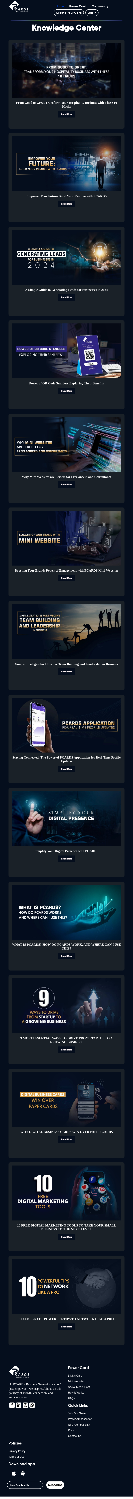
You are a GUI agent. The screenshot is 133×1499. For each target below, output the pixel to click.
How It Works (76, 1393)
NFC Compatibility (79, 1426)
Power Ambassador (80, 1420)
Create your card (69, 13)
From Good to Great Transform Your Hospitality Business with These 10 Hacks (66, 105)
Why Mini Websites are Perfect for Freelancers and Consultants (66, 477)
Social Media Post (79, 1387)
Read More (66, 114)
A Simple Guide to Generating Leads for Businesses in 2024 (66, 290)
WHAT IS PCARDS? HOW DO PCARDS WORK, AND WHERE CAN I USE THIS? (66, 946)
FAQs (71, 1399)
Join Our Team (77, 1414)
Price (71, 1432)
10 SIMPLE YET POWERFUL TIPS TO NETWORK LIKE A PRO (66, 1319)
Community (100, 6)
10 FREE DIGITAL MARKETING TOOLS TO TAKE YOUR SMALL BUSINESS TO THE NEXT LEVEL (66, 1227)
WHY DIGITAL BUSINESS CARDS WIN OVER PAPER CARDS (66, 1132)
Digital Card (75, 1375)
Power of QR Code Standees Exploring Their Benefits (66, 383)
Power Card (77, 6)
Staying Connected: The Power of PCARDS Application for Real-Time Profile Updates (66, 759)
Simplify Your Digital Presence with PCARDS (66, 851)
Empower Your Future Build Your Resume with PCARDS (66, 196)
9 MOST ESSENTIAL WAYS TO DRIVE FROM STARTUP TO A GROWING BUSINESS (66, 1040)
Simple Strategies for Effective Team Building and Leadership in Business (66, 664)
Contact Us (75, 1438)
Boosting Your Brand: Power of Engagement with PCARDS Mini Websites (66, 570)
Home (60, 6)
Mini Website (76, 1381)
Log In (92, 13)
